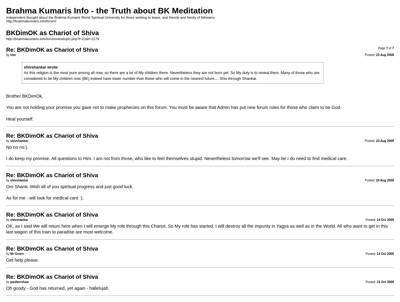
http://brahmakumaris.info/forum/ (31, 21)
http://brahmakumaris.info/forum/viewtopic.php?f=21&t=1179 (52, 39)
